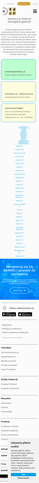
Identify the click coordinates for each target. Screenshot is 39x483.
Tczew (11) (19, 240)
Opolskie (23, 134)
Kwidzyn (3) (19, 177)
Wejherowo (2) (19, 247)
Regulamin (7, 325)
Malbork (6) (19, 188)
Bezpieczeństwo (8, 361)
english (35, 3)
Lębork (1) (19, 181)
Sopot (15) (19, 224)
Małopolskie (23, 132)
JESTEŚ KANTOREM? (14, 108)
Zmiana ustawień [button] (23, 478)
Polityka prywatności (11, 329)
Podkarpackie (23, 135)
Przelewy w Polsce (9, 426)
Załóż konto (18, 290)
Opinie (4, 455)
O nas (3, 464)
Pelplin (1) (19, 201)
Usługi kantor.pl (8, 357)
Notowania (6, 403)
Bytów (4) (19, 146)
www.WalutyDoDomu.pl (15, 72)
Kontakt (5, 470)
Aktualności (6, 449)
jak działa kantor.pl (10, 352)
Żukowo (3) (19, 256)
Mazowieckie (23, 133)
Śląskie (24, 138)
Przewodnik (6, 412)
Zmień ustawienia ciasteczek (15, 332)
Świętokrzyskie (24, 140)
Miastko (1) (19, 191)
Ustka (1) (19, 243)
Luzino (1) (19, 184)
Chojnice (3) (19, 149)
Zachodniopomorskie (23, 143)
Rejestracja (24, 3)
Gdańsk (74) (19, 160)
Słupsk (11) (20, 220)
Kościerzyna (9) (19, 174)
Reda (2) (19, 213)
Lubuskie (23, 129)
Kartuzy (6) (19, 170)
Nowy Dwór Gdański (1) (19, 196)
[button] (35, 11)
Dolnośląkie (23, 126)
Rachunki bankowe (9, 431)
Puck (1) (19, 210)
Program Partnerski (10, 388)
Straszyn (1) (19, 233)
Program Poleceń (9, 384)
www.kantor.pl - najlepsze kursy (19, 94)
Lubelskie (23, 128)
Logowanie (10, 3)
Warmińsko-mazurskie (24, 141)
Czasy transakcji (8, 369)
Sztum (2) (19, 236)
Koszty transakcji (9, 365)
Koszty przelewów (9, 435)
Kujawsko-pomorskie (23, 127)
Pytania (4, 407)
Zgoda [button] (23, 474)
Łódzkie (24, 131)
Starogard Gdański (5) (19, 228)
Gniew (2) (19, 167)
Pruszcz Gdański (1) (19, 205)
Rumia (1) (19, 217)
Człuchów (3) (19, 156)
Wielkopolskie (24, 142)
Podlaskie (23, 136)
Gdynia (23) (20, 163)
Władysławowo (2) (19, 251)
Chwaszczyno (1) (20, 153)
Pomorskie (24, 137)
